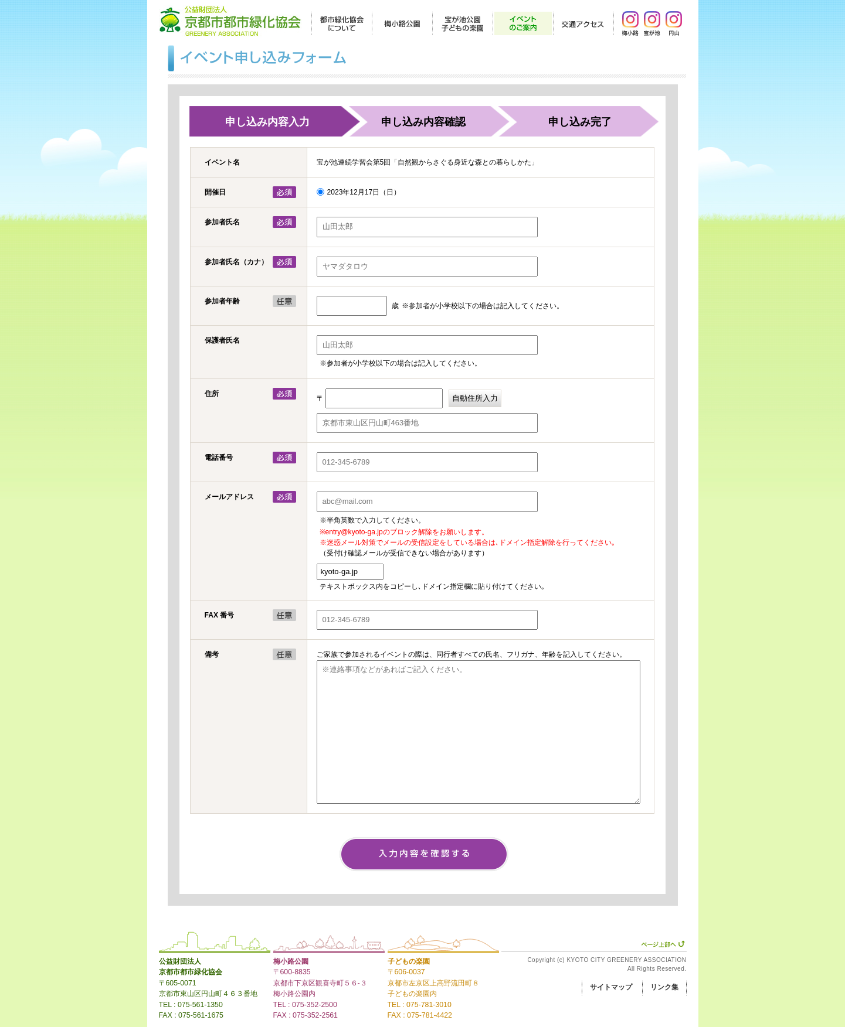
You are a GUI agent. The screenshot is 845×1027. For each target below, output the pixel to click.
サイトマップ (611, 987)
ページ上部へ (663, 944)
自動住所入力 (475, 398)
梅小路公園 (290, 961)
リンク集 (664, 987)
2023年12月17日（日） (364, 192)
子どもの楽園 (409, 961)
